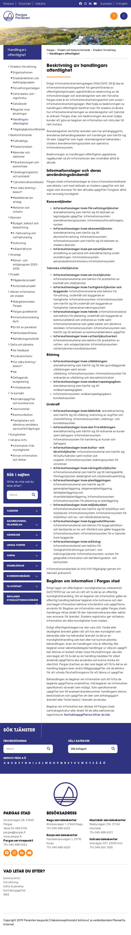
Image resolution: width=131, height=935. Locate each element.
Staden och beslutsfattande (73, 50)
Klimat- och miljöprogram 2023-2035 (25, 264)
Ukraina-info (18, 440)
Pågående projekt (24, 280)
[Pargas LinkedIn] (90, 4)
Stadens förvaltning (23, 66)
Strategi (15, 254)
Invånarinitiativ (22, 356)
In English (122, 3)
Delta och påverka (21, 344)
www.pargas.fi (12, 836)
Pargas (51, 50)
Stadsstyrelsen (22, 146)
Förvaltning (10, 882)
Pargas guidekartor (25, 311)
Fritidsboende (22, 387)
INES (6, 894)
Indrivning (19, 243)
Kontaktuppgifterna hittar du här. (87, 714)
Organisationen (23, 72)
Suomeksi (106, 3)
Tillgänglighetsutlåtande (29, 129)
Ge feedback (21, 350)
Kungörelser (18, 434)
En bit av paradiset (25, 327)
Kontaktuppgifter (14, 890)
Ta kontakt (24, 3)
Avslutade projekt (24, 286)
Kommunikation (23, 414)
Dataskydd (20, 103)
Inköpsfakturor (22, 249)
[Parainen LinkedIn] (21, 853)
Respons (8, 3)
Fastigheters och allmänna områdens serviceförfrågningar (26, 424)
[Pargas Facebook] (80, 4)
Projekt (14, 274)
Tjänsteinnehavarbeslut (28, 182)
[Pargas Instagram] (85, 4)
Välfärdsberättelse (25, 333)
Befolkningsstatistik (26, 338)
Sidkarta (40, 3)
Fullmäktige (20, 141)
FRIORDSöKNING (15, 741)
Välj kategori (79, 741)
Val (15, 371)
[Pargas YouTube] (95, 4)
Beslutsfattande (21, 135)
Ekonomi (15, 217)
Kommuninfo (11, 878)
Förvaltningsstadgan (26, 88)
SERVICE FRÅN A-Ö (14, 758)
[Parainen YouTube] (29, 853)
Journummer (21, 409)
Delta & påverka (13, 886)
